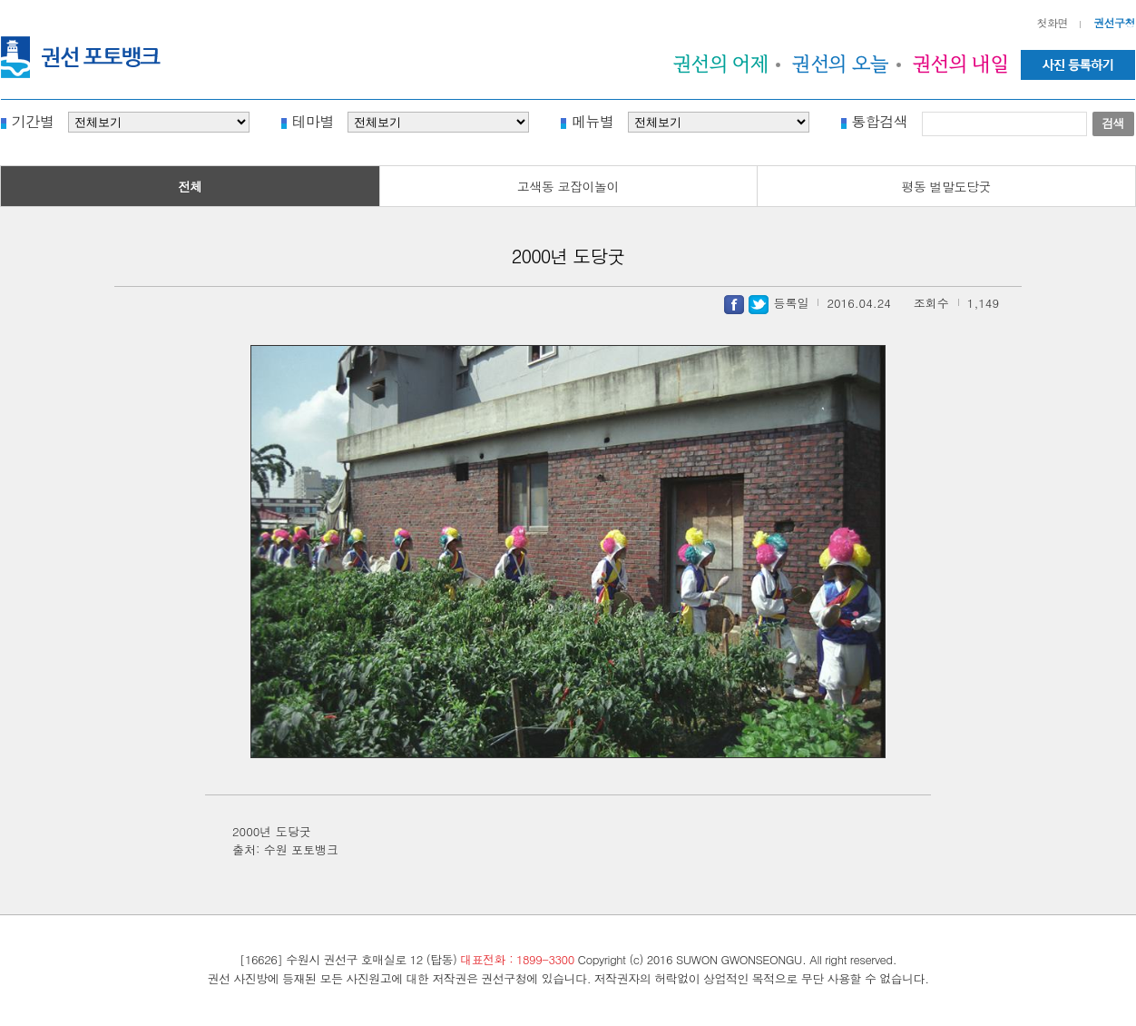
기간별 (33, 120)
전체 (189, 186)
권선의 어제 (721, 63)
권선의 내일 (961, 63)
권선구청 (1114, 22)
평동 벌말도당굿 (946, 186)
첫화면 (1053, 22)
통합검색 (880, 120)
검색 (1113, 123)
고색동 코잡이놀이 (568, 186)
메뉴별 (593, 120)
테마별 (313, 120)
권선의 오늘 (840, 63)
